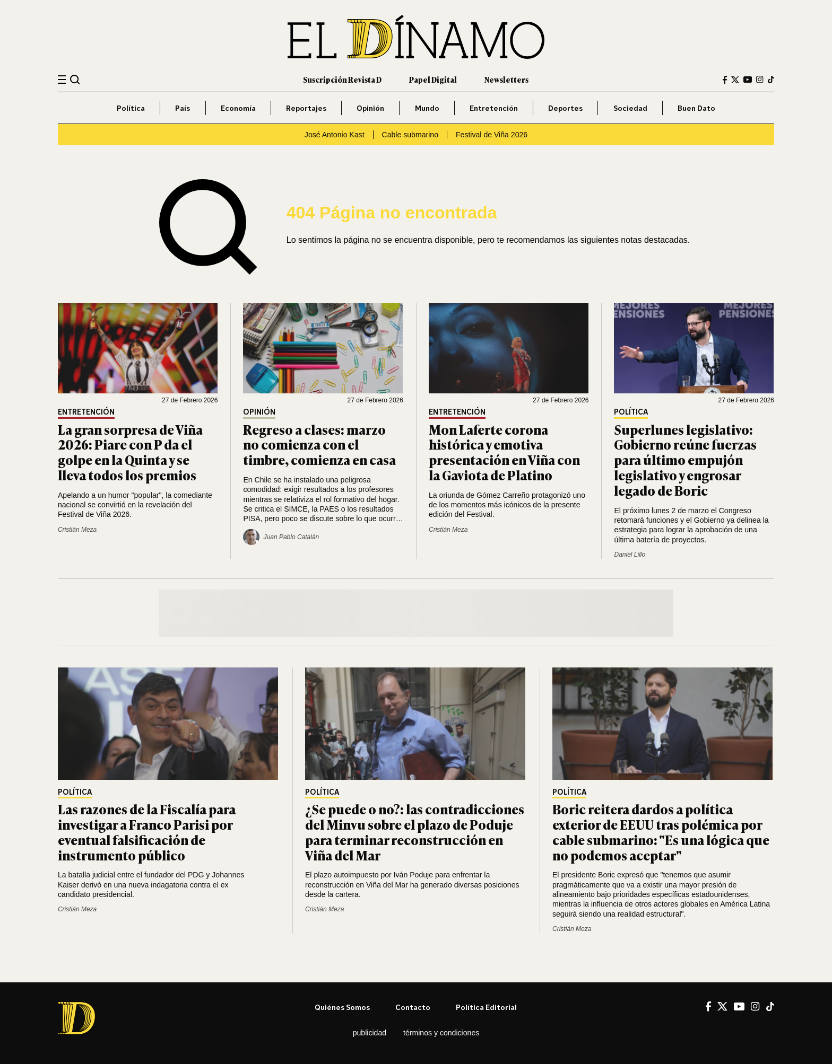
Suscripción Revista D (342, 79)
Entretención (494, 107)
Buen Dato (696, 107)
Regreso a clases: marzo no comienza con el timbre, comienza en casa (319, 444)
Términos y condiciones (441, 1032)
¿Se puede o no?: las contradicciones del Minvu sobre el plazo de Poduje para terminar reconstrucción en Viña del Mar (414, 831)
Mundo (427, 107)
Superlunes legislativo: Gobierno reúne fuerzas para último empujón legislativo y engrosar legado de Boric (685, 459)
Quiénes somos (342, 1007)
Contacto (412, 1007)
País (182, 107)
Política (131, 107)
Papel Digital (433, 79)
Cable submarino (410, 134)
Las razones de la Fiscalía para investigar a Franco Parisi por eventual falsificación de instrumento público (147, 831)
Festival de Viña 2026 (491, 134)
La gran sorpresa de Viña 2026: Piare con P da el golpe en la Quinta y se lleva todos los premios (130, 452)
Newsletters (506, 79)
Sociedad (630, 107)
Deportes (565, 107)
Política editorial (486, 1007)
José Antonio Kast (335, 134)
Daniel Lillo (629, 554)
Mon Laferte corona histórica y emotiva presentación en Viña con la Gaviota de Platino (504, 452)
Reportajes (306, 107)
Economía (238, 107)
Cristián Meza (77, 529)
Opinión (370, 107)
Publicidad (369, 1032)
